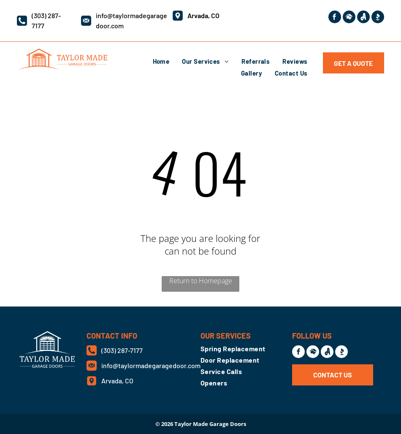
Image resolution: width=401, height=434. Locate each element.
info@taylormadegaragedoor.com (150, 365)
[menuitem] (161, 61)
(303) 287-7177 (122, 350)
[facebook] (334, 18)
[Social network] (349, 18)
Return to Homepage (200, 280)
